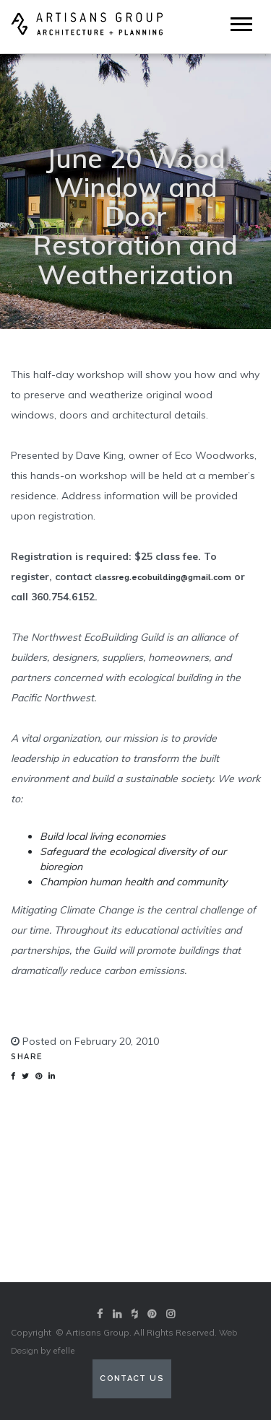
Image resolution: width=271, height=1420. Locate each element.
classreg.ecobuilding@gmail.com (163, 577)
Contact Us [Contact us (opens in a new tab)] (132, 1378)
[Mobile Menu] (241, 24)
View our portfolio (136, 1245)
